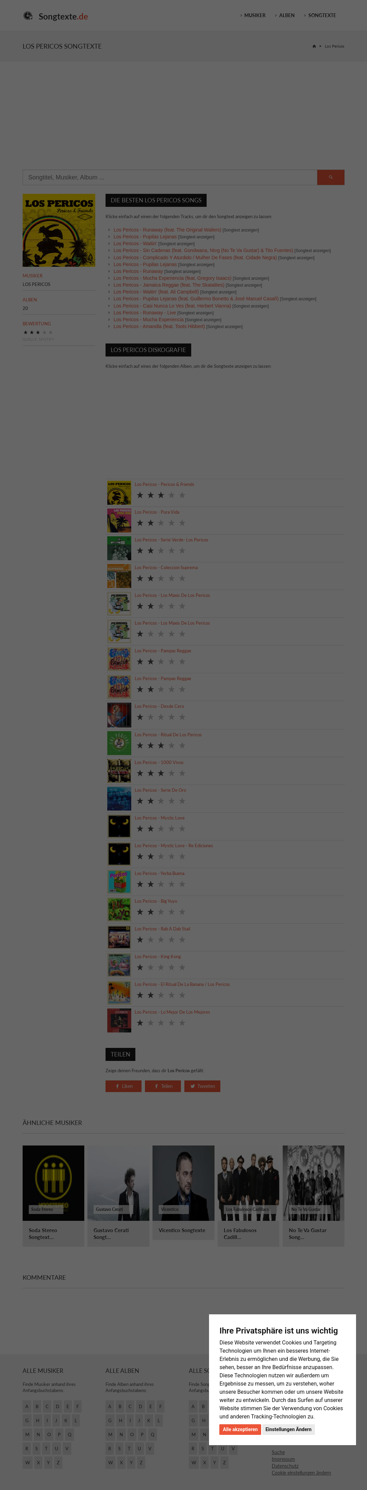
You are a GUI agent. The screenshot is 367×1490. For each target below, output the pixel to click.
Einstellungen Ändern (288, 1429)
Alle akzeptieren (240, 1429)
